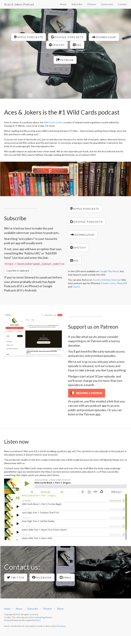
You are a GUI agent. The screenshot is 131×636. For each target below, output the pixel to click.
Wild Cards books (53, 122)
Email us (62, 626)
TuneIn (96, 279)
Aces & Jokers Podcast (19, 4)
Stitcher (105, 279)
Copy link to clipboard (17, 270)
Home (7, 608)
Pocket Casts (108, 283)
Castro (76, 286)
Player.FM (122, 283)
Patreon (91, 4)
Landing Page (40, 617)
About (63, 4)
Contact (122, 4)
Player (60, 608)
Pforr (38, 620)
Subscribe (77, 4)
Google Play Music (109, 271)
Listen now (107, 4)
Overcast (116, 279)
